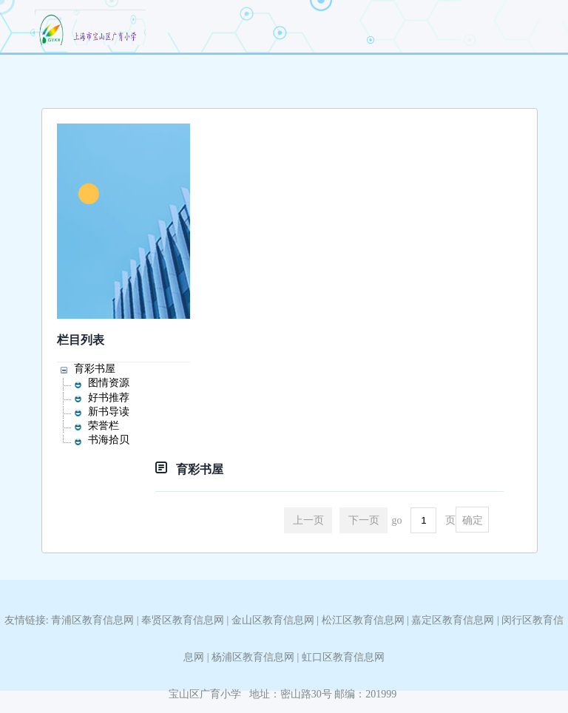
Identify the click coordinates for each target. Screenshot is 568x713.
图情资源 (108, 382)
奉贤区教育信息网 (182, 620)
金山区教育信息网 (272, 620)
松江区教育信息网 (363, 620)
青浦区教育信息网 (92, 620)
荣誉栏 (103, 425)
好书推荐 (108, 397)
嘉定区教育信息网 (452, 620)
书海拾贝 (108, 439)
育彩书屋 (94, 368)
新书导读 (108, 411)
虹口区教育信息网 (343, 657)
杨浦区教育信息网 (253, 657)
